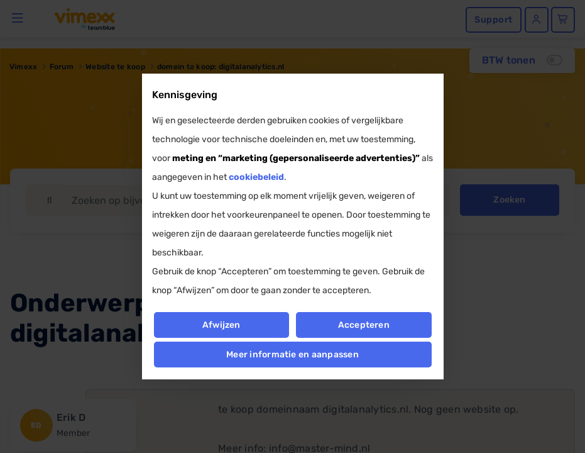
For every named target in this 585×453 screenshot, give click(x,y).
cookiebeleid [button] (256, 177)
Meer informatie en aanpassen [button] (292, 354)
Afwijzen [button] (221, 325)
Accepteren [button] (364, 325)
